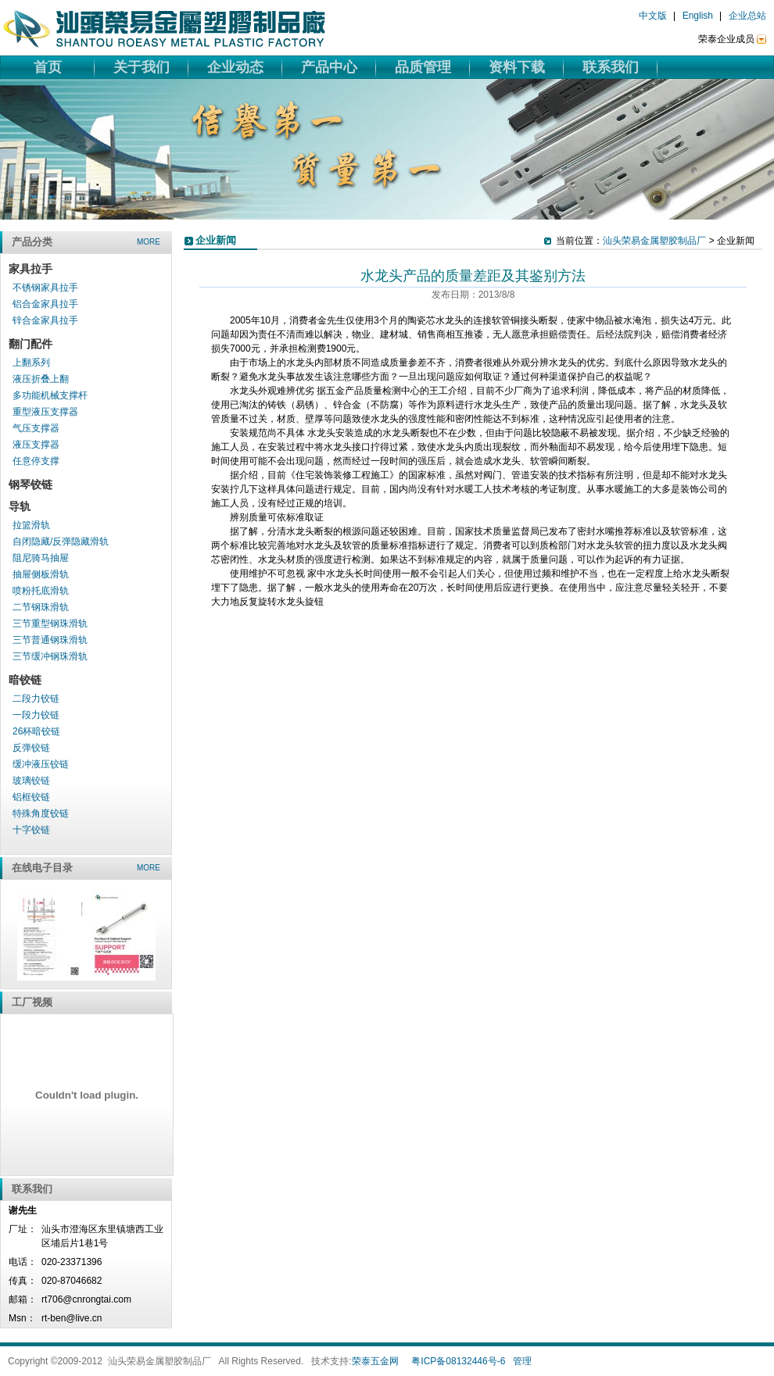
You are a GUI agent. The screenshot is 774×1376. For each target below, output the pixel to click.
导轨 (19, 506)
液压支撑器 (36, 444)
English (698, 15)
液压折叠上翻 (41, 378)
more (148, 242)
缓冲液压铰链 (41, 764)
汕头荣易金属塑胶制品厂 (654, 240)
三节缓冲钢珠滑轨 (50, 656)
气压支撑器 (36, 428)
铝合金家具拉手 (45, 303)
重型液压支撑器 (45, 411)
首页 (48, 67)
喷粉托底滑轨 (41, 590)
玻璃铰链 (31, 780)
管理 (522, 1361)
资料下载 (517, 67)
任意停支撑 (36, 461)
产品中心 (329, 67)
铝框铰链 (31, 797)
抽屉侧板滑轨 (41, 574)
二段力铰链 (36, 698)
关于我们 (141, 67)
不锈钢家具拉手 (45, 287)
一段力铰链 (36, 714)
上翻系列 (31, 362)
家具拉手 (30, 269)
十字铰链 (31, 829)
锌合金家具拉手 (45, 320)
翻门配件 (30, 344)
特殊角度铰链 (41, 813)
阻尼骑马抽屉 (41, 557)
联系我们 (610, 67)
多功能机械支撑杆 (50, 395)
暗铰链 (25, 680)
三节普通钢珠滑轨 (50, 639)
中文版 (653, 15)
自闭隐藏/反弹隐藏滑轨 (61, 541)
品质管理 (423, 67)
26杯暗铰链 (36, 731)
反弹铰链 (31, 747)
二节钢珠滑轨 (41, 607)
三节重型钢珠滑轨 (50, 623)
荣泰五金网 (375, 1361)
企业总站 (747, 15)
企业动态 (235, 67)
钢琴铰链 (30, 484)
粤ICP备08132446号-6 (458, 1361)
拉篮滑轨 (31, 525)
